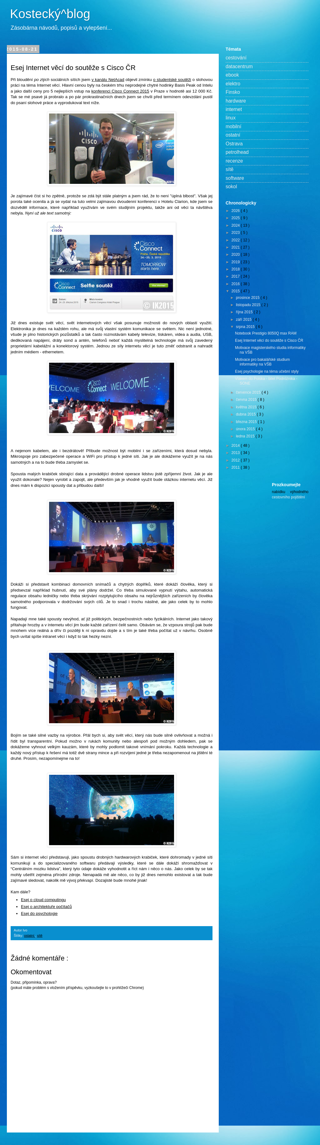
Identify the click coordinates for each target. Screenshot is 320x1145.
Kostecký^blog (50, 14)
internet (234, 109)
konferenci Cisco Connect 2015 (120, 91)
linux (231, 117)
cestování (236, 57)
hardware (236, 100)
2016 (236, 284)
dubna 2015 (246, 414)
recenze (234, 161)
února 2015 (246, 429)
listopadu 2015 (248, 305)
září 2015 (244, 319)
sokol (231, 186)
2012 (236, 460)
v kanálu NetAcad (108, 79)
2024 (236, 225)
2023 (236, 232)
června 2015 (247, 399)
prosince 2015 (248, 297)
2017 (236, 276)
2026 (236, 211)
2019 (236, 262)
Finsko (233, 92)
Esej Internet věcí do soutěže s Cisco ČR (269, 340)
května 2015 (247, 407)
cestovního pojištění (288, 497)
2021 (236, 247)
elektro (233, 83)
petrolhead (237, 152)
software (235, 178)
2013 (236, 453)
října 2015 (245, 312)
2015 (236, 291)
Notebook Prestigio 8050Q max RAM (266, 333)
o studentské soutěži (172, 79)
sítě (39, 935)
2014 (236, 445)
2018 (236, 269)
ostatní (29, 935)
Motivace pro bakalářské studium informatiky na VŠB (262, 361)
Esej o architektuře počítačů (46, 906)
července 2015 (249, 392)
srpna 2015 (246, 327)
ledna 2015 (246, 436)
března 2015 (247, 422)
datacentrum (239, 66)
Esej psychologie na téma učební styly (266, 371)
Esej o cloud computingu (43, 899)
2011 (236, 467)
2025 (236, 218)
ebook (232, 75)
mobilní (233, 126)
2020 (236, 254)
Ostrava (234, 143)
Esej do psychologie (39, 913)
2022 (236, 240)
